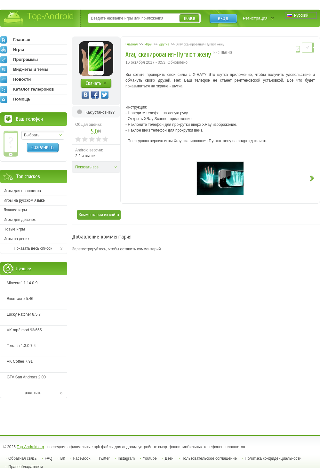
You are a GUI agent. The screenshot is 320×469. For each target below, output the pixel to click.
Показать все (87, 167)
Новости (15, 79)
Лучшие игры (15, 210)
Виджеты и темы (24, 69)
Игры (12, 49)
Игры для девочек (20, 219)
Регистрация (255, 18)
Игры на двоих (16, 239)
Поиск (189, 18)
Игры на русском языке (24, 200)
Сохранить (42, 147)
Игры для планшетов (22, 191)
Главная (15, 39)
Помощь (15, 99)
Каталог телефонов (27, 89)
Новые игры (14, 229)
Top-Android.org (30, 447)
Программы (19, 59)
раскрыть (33, 393)
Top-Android (39, 19)
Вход (223, 18)
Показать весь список (33, 248)
